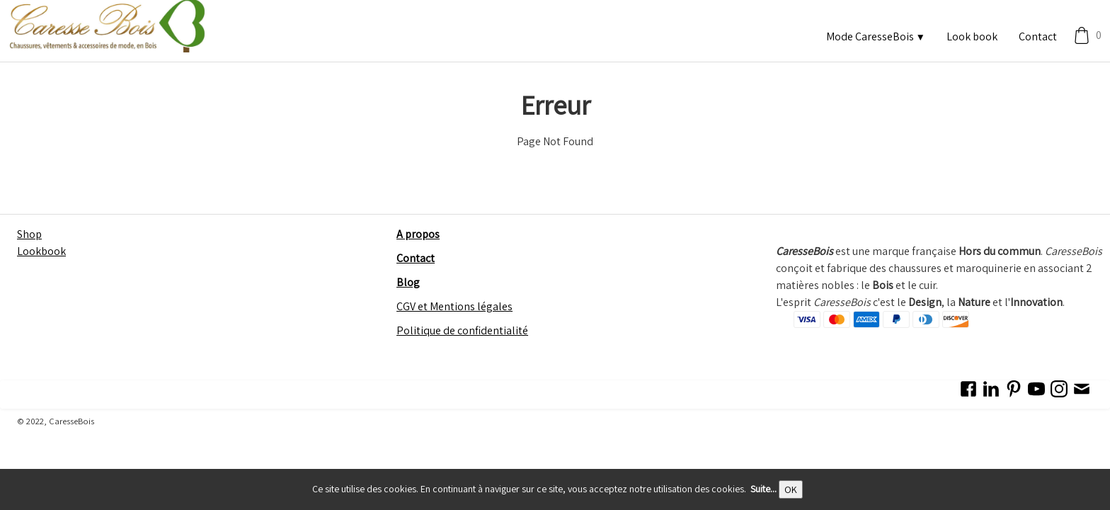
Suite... (763, 488)
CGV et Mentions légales (454, 306)
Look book (971, 36)
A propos (418, 234)
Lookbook (41, 251)
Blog (408, 282)
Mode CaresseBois (875, 36)
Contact (1038, 36)
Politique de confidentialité (462, 330)
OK (790, 489)
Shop (29, 234)
